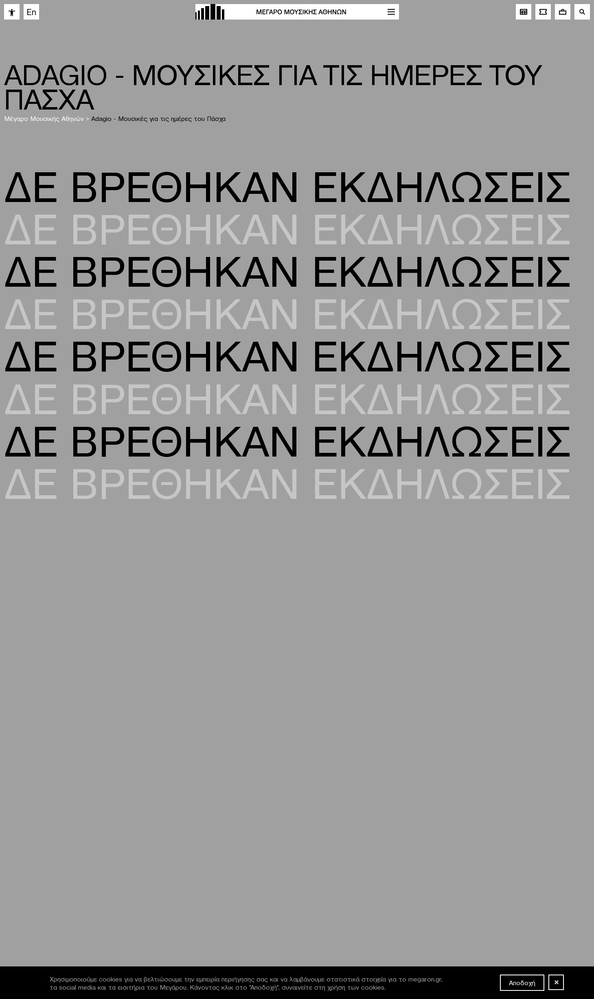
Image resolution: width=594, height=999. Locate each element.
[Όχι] (556, 982)
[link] (12, 12)
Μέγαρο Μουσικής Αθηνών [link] (44, 118)
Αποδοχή (522, 982)
